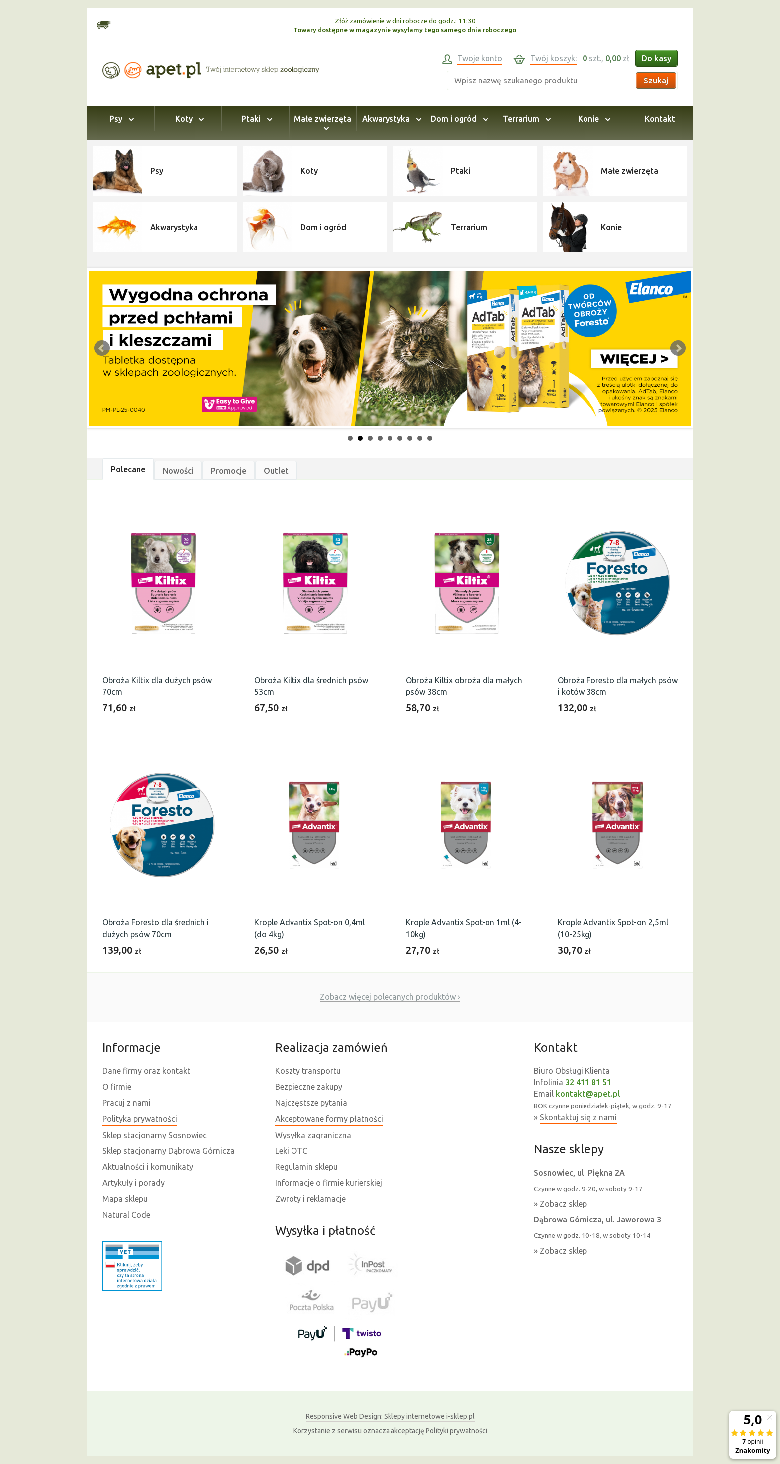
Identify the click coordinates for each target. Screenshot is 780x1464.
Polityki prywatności (456, 1431)
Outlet (276, 470)
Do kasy (656, 58)
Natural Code (126, 1214)
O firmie (116, 1086)
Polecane (128, 469)
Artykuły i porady (133, 1182)
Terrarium (525, 118)
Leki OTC (291, 1150)
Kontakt (660, 118)
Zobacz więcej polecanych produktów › (390, 996)
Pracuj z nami (126, 1102)
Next (678, 348)
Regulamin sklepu (306, 1166)
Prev (102, 348)
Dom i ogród (458, 118)
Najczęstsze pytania (311, 1102)
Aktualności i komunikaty (147, 1166)
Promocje (228, 470)
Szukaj (656, 80)
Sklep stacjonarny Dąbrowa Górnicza (168, 1150)
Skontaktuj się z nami (578, 1117)
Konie (592, 118)
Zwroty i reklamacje (310, 1198)
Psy (120, 118)
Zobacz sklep (563, 1203)
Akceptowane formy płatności (329, 1118)
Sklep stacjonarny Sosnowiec (154, 1135)
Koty (188, 118)
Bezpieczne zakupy (308, 1086)
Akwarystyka (390, 118)
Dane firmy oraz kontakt (146, 1070)
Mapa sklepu (125, 1198)
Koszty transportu (308, 1070)
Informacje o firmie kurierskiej (328, 1182)
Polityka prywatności (139, 1118)
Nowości (178, 470)
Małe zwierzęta (322, 123)
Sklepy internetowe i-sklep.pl (390, 1416)
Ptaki (255, 118)
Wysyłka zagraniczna (313, 1135)
